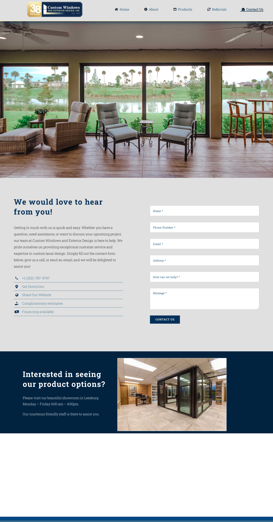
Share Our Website (36, 295)
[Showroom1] (172, 360)
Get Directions (33, 286)
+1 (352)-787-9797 (36, 278)
